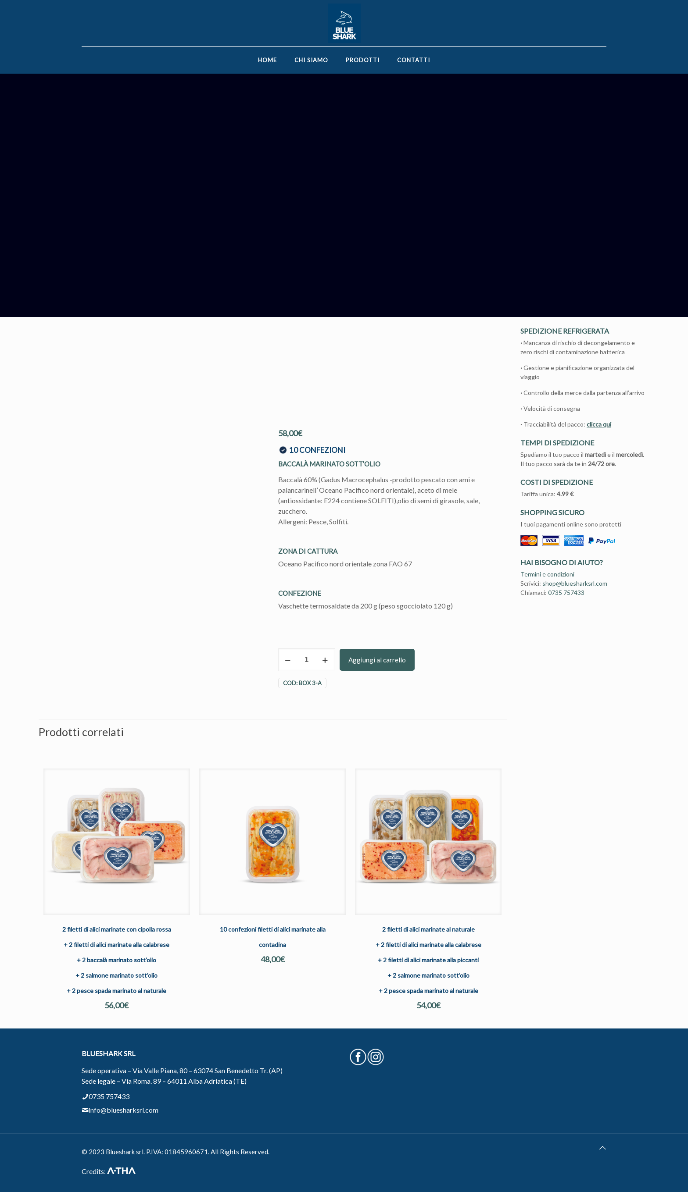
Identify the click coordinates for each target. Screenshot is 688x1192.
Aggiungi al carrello (377, 660)
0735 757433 (566, 592)
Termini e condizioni (547, 574)
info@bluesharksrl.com (123, 1110)
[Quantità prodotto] (306, 659)
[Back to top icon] (602, 1148)
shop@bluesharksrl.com (574, 583)
